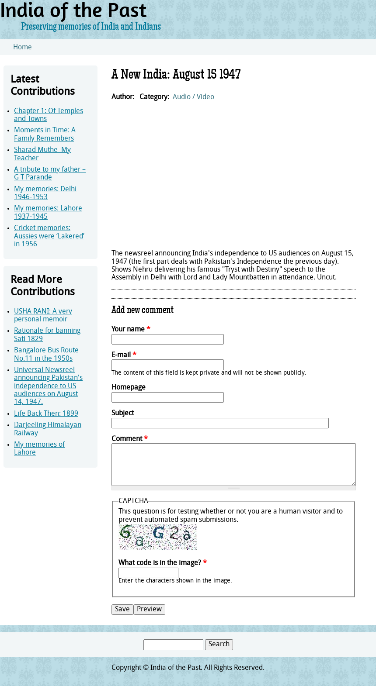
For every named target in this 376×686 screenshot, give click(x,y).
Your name (130, 329)
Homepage (128, 387)
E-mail (123, 355)
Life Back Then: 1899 (46, 413)
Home (22, 47)
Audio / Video (193, 97)
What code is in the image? (162, 563)
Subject (122, 413)
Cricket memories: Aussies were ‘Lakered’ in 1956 (49, 236)
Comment (129, 439)
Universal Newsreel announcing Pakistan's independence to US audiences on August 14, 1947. (48, 386)
